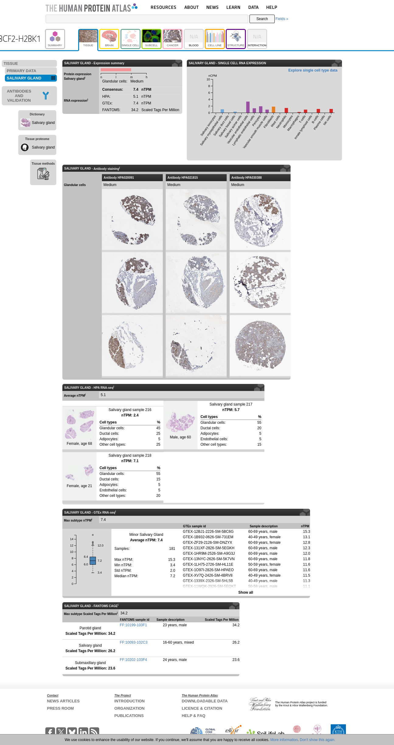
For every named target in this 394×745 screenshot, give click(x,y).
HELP (271, 7)
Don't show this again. (317, 740)
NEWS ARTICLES (63, 701)
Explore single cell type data (312, 70)
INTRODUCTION (129, 701)
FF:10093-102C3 (134, 642)
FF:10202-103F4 (133, 660)
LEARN (233, 7)
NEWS (212, 7)
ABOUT (191, 7)
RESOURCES (163, 7)
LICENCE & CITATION (202, 708)
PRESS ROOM (60, 708)
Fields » (281, 19)
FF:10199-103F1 (133, 625)
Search (262, 19)
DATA (253, 7)
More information (284, 740)
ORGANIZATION (129, 708)
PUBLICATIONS (129, 715)
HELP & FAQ (193, 715)
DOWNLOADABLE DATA (205, 701)
